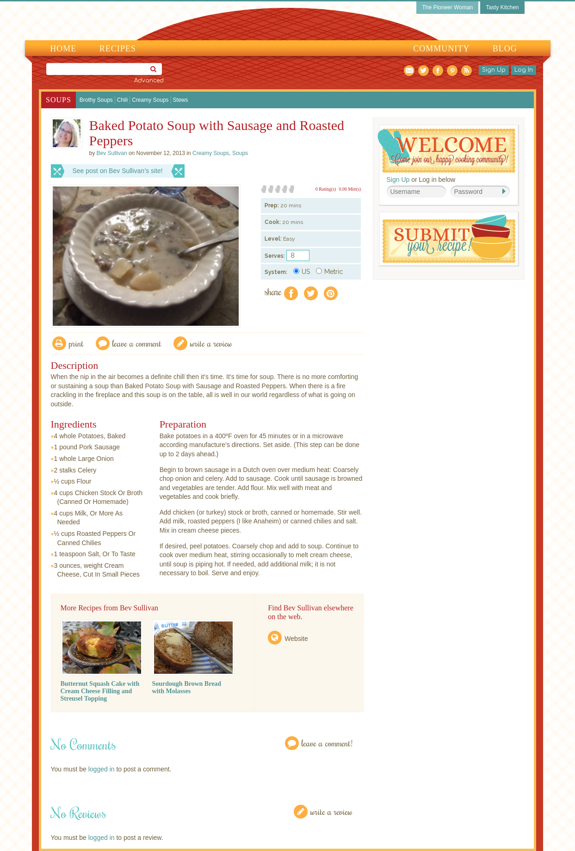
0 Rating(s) (325, 189)
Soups (58, 100)
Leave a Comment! (327, 743)
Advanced (149, 80)
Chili (122, 100)
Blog (505, 48)
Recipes (117, 48)
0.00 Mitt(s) (350, 189)
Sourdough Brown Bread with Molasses (187, 687)
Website (296, 638)
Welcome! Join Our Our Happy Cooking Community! (446, 151)
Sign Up (494, 70)
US (301, 271)
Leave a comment (136, 343)
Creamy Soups (150, 100)
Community (441, 48)
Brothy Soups (96, 100)
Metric (329, 271)
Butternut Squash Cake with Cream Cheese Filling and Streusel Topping (100, 691)
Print (76, 343)
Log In (523, 70)
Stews (180, 100)
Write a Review (331, 811)
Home (63, 48)
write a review (211, 343)
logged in (101, 769)
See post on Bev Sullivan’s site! (118, 170)
